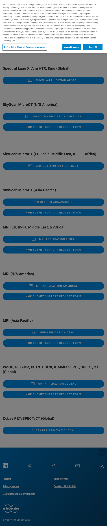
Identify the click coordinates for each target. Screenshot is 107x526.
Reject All (93, 47)
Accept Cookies (71, 47)
